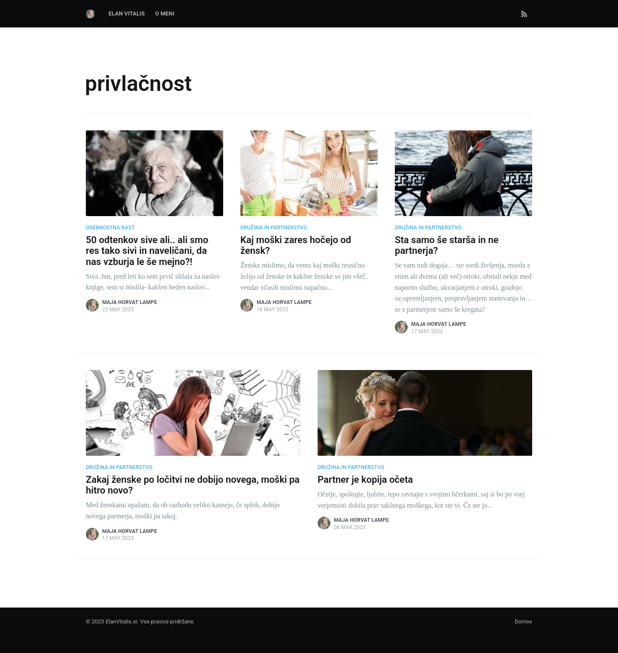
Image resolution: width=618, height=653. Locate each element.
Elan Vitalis (127, 13)
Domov (523, 621)
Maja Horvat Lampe (129, 302)
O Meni (164, 13)
